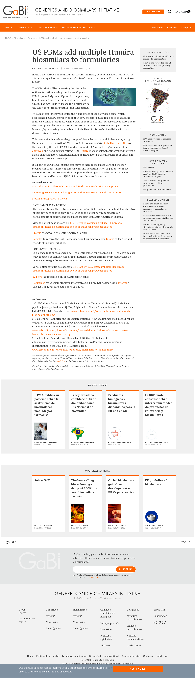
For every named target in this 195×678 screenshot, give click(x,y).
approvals (37, 151)
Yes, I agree (138, 669)
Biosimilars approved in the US (49, 199)
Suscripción (186, 28)
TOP (186, 542)
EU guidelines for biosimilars (157, 190)
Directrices (106, 629)
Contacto (148, 656)
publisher (60, 361)
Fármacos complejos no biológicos (107, 614)
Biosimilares (48, 28)
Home (30, 656)
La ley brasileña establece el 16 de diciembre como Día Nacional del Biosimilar (158, 218)
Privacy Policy (94, 578)
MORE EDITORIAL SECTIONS (79, 28)
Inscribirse (153, 12)
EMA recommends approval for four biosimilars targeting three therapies (158, 148)
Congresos (133, 610)
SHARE (10, 542)
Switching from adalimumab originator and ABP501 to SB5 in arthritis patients (76, 193)
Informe (122, 283)
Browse (37, 233)
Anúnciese (172, 28)
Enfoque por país (109, 623)
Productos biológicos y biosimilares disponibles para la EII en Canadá (158, 227)
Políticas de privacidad (47, 656)
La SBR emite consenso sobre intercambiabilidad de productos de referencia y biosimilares (158, 236)
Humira (84, 151)
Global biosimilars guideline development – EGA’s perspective (156, 183)
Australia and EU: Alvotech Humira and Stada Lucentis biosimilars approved (75, 186)
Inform (110, 239)
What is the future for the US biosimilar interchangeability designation (157, 66)
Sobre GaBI (157, 28)
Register (37, 239)
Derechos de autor (130, 656)
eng (177, 11)
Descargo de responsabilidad (104, 656)
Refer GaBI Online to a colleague (97, 660)
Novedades (52, 622)
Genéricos (26, 28)
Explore (37, 277)
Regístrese (39, 283)
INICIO (9, 28)
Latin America (30, 620)
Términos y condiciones (74, 656)
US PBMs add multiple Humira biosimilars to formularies (63, 39)
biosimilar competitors (116, 143)
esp (184, 11)
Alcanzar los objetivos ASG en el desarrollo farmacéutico (158, 58)
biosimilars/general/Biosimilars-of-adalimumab (85, 350)
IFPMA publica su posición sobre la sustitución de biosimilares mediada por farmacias (155, 208)
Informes (105, 646)
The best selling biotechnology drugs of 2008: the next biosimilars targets (158, 174)
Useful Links (134, 646)
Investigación (53, 628)
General (31, 39)
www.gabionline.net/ (44, 350)
